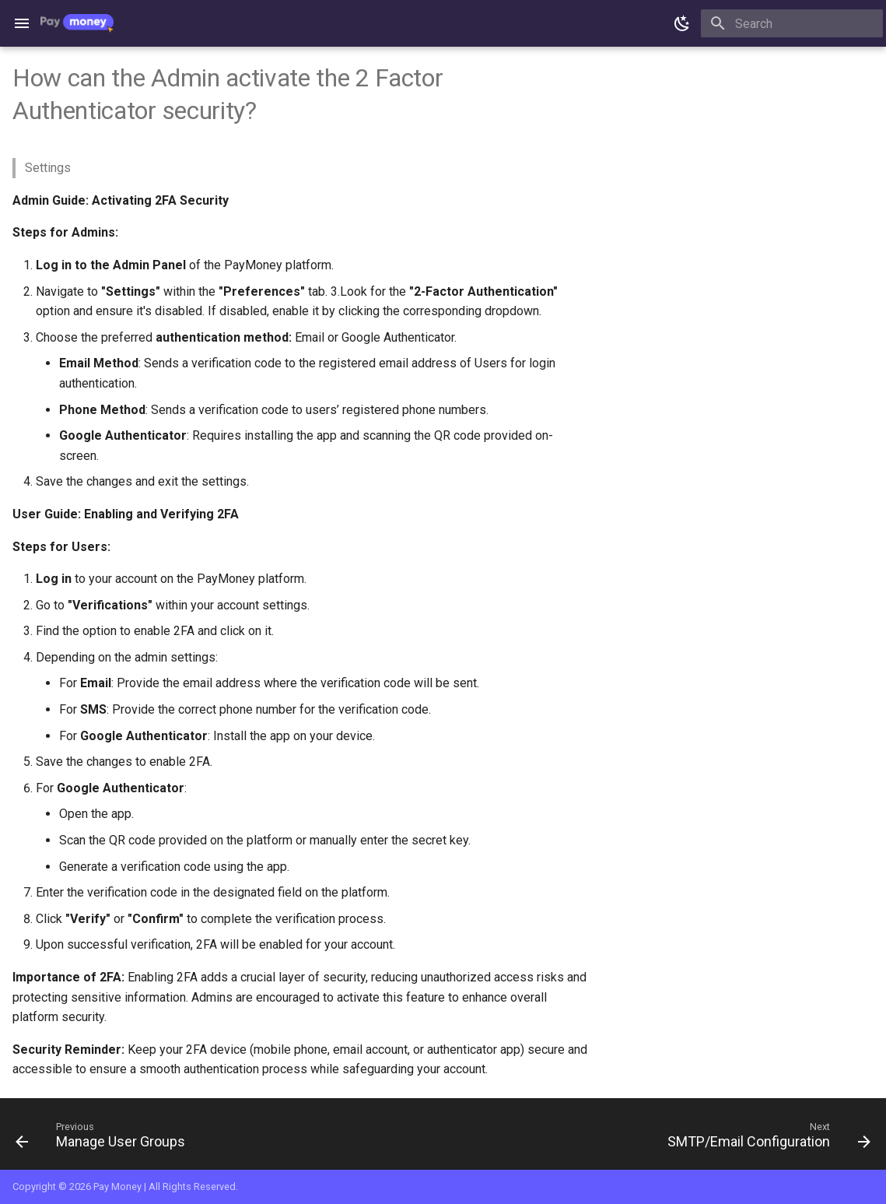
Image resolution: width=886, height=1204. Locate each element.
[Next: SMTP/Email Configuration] (765, 1138)
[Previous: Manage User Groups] (104, 1138)
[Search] (792, 23)
